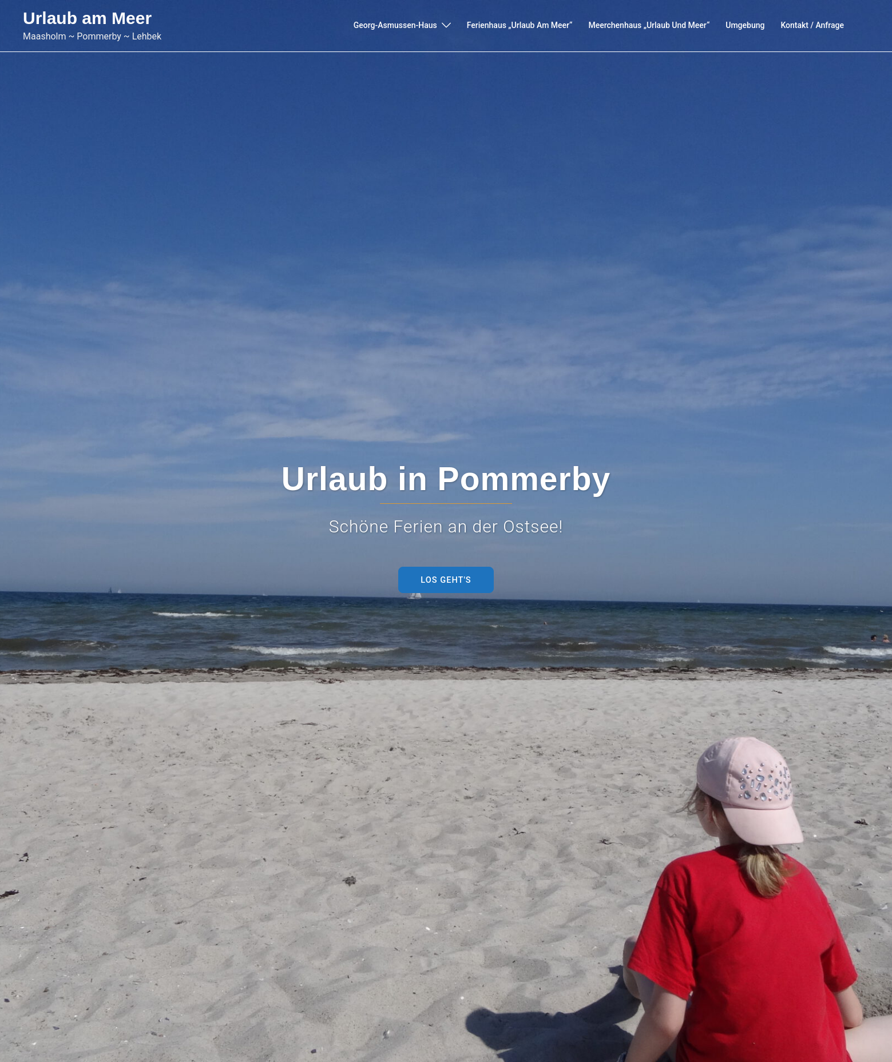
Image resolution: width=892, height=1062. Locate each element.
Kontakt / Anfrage (812, 25)
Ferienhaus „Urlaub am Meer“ (520, 25)
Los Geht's (446, 579)
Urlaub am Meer (87, 18)
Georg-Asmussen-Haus (395, 25)
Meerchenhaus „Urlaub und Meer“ (648, 25)
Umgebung (745, 25)
